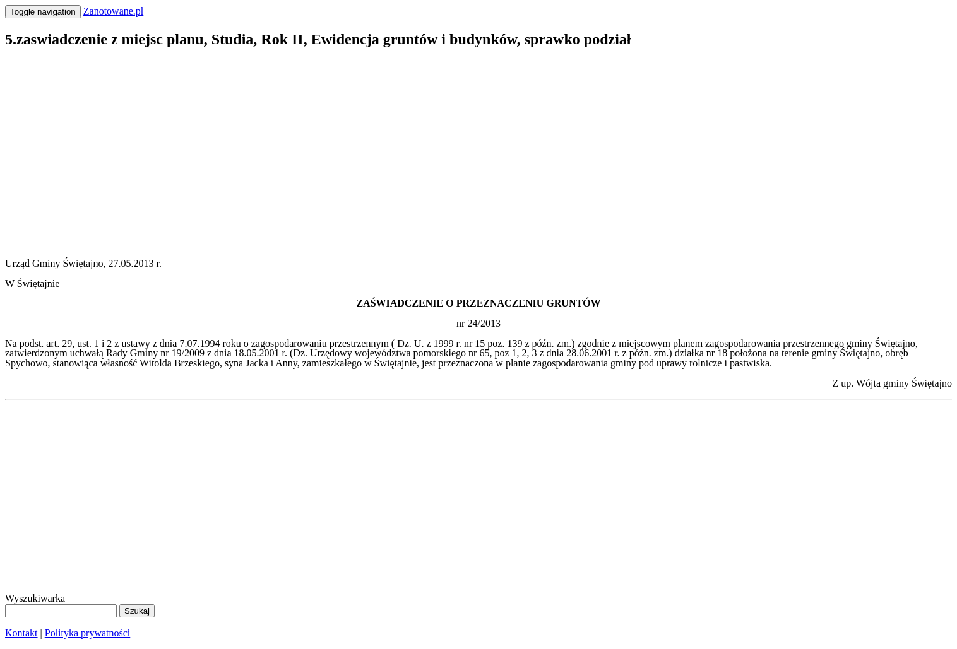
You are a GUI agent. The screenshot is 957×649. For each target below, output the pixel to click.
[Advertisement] (384, 149)
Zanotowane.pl (113, 11)
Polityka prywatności (88, 633)
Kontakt (21, 633)
